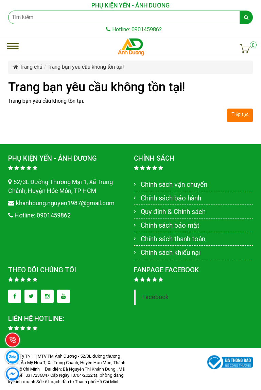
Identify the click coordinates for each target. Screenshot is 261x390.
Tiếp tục (239, 114)
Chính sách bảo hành (171, 198)
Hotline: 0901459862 (134, 29)
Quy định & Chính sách (173, 212)
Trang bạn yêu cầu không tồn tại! (86, 67)
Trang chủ (27, 67)
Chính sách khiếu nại (171, 252)
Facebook (155, 297)
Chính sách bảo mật (170, 225)
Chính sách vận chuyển (174, 184)
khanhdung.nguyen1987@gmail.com (61, 203)
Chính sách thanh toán (173, 239)
